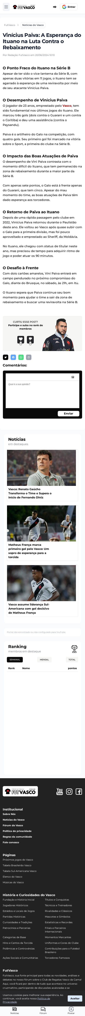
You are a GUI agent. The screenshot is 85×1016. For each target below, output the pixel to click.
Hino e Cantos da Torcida (18, 942)
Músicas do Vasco (13, 882)
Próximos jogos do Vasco (18, 859)
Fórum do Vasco (13, 825)
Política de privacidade (17, 831)
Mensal (44, 659)
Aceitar (75, 998)
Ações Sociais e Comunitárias (20, 957)
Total (72, 659)
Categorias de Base (14, 937)
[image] (72, 377)
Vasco (67, 105)
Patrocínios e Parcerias (16, 928)
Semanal (15, 659)
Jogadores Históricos (15, 905)
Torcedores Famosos (57, 957)
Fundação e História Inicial (18, 899)
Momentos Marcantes (58, 937)
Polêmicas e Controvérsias (19, 948)
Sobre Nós (9, 814)
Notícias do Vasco (14, 819)
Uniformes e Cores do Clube (61, 942)
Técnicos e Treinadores (58, 905)
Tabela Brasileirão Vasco (17, 865)
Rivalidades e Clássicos (58, 911)
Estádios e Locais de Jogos (19, 911)
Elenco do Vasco (12, 876)
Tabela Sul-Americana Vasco (20, 871)
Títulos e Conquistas (57, 899)
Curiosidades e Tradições (17, 922)
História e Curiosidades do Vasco (29, 895)
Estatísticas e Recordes (58, 922)
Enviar (68, 413)
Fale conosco (11, 842)
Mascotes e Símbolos (57, 916)
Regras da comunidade (17, 836)
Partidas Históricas (14, 916)
